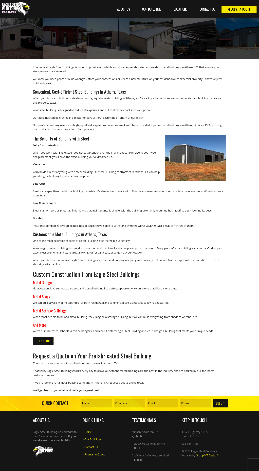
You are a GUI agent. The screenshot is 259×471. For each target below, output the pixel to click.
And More (39, 325)
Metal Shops (41, 297)
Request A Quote (238, 9)
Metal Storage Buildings (49, 311)
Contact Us (207, 9)
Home (88, 432)
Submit (220, 403)
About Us (123, 9)
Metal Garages (43, 282)
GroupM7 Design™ (207, 455)
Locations (180, 9)
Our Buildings (151, 9)
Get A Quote (43, 341)
